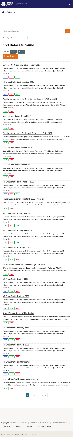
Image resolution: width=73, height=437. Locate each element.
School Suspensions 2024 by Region (18, 313)
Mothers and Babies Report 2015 (17, 165)
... (38, 395)
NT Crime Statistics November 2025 (18, 182)
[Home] (3, 12)
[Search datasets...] (34, 31)
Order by (6, 38)
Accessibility (6, 427)
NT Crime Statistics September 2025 (18, 230)
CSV (5, 77)
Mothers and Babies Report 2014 (17, 147)
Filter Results (10, 56)
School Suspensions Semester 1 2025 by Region (23, 199)
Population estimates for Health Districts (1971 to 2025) (27, 133)
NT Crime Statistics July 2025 (15, 279)
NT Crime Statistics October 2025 (17, 213)
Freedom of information (39, 423)
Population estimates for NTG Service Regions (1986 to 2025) (30, 99)
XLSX (17, 77)
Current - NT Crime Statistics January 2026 (21, 65)
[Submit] (67, 31)
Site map (18, 427)
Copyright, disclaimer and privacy (13, 423)
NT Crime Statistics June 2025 (16, 296)
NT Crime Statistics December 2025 (18, 82)
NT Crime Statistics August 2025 (17, 247)
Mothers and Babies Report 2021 (17, 116)
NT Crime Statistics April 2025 (16, 345)
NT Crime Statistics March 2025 (17, 362)
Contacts (29, 427)
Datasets (11, 12)
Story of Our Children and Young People (20, 379)
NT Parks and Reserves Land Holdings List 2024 (24, 264)
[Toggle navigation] (69, 3)
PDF (11, 77)
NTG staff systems (44, 427)
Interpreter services (59, 423)
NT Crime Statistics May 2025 (16, 327)
